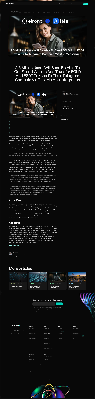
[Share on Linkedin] (69, 108)
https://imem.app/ (9, 126)
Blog (12, 11)
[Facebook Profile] (20, 330)
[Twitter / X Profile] (14, 257)
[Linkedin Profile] (17, 257)
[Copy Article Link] (72, 108)
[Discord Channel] (18, 330)
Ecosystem (16, 11)
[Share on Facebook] (66, 108)
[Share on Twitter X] (63, 108)
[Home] (11, 4)
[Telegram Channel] (15, 330)
